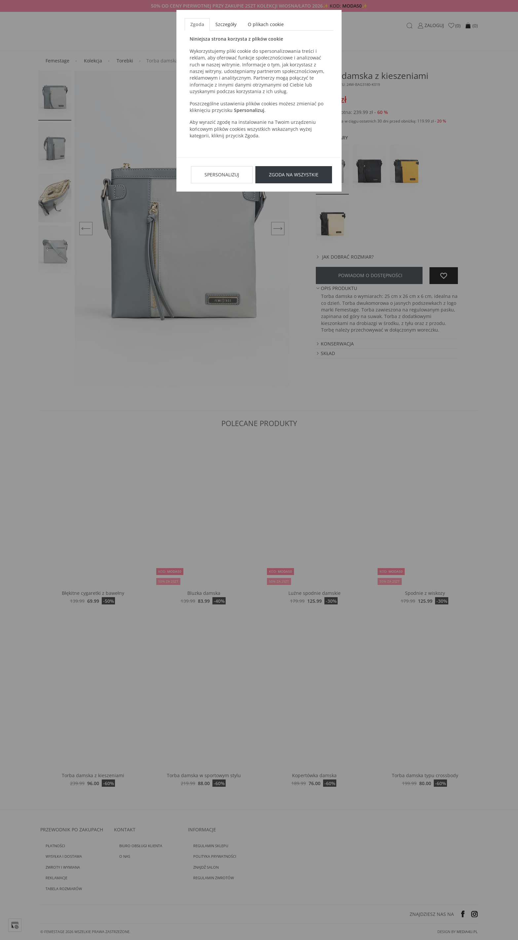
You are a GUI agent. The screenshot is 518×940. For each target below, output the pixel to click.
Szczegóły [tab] (226, 24)
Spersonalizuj (221, 174)
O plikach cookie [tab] (266, 24)
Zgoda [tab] (197, 24)
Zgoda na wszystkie (293, 174)
